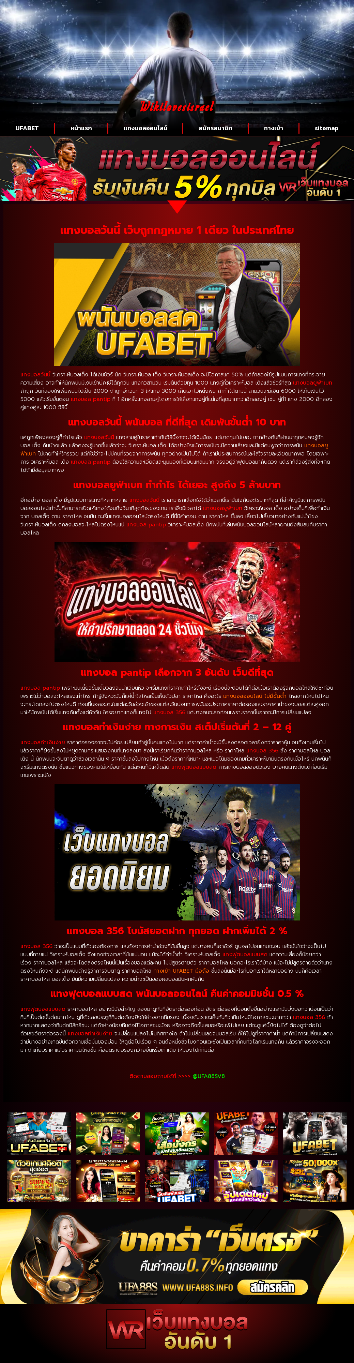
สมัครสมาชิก (215, 128)
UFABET (27, 128)
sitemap (327, 128)
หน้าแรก (81, 128)
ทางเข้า (273, 128)
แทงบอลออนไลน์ (145, 128)
